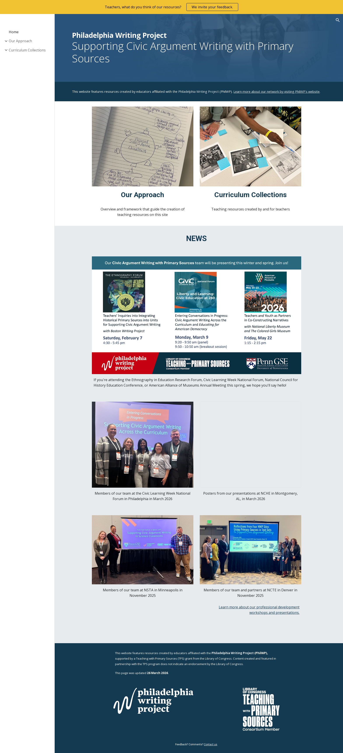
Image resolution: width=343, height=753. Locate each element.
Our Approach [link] (20, 41)
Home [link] (14, 32)
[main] (199, 48)
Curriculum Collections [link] (27, 50)
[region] (171, 7)
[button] (337, 20)
